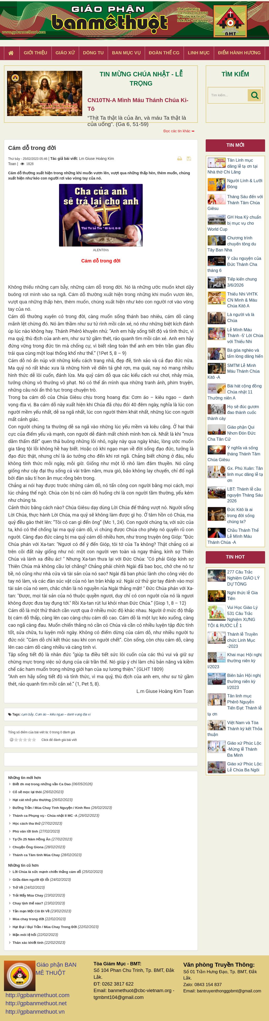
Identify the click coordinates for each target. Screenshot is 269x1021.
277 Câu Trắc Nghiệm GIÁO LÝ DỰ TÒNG (243, 578)
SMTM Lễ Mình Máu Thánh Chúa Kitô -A (234, 371)
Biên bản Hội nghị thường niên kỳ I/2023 (244, 681)
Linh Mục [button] (199, 52)
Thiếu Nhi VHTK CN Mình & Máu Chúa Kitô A (242, 300)
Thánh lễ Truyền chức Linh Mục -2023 (242, 640)
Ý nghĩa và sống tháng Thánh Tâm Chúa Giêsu (234, 454)
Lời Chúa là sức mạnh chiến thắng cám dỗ (47, 872)
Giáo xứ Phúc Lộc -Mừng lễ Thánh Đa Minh (244, 749)
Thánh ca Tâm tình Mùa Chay (36, 855)
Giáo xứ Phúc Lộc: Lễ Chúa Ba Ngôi (244, 767)
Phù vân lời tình (25, 831)
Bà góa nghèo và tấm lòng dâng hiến (245, 353)
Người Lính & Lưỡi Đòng (244, 183)
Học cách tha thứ (26, 823)
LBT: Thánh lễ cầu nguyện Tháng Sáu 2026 (245, 495)
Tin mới (235, 145)
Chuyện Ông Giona (28, 847)
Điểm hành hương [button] (239, 52)
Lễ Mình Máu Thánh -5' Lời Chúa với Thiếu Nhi (245, 336)
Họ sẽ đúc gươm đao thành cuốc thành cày (233, 412)
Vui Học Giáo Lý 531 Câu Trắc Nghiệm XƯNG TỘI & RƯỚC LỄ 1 (233, 616)
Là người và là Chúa (240, 317)
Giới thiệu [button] (35, 52)
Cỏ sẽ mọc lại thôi (27, 792)
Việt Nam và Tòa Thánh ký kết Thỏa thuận (235, 728)
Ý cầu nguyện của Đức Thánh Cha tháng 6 (234, 264)
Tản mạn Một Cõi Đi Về (31, 911)
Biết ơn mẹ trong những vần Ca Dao (42, 784)
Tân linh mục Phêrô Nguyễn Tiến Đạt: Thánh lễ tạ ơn (235, 705)
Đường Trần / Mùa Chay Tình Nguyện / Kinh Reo (51, 808)
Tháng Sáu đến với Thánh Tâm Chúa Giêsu (235, 202)
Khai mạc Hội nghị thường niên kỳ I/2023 (235, 660)
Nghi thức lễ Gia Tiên (242, 596)
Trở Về (18, 888)
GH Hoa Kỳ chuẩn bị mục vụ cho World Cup (234, 223)
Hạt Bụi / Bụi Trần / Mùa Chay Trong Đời (45, 927)
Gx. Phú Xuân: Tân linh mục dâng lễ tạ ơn (245, 474)
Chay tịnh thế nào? (28, 903)
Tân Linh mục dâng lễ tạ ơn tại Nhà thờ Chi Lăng (232, 166)
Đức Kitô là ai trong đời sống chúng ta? (241, 515)
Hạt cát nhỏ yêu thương (32, 800)
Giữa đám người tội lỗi (31, 880)
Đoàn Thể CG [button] (164, 52)
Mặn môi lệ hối (24, 935)
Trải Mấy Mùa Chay (28, 895)
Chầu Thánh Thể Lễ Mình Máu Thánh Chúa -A (233, 536)
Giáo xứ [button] (65, 52)
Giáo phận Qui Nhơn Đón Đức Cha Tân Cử (232, 433)
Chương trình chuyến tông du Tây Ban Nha (232, 244)
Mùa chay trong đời (28, 919)
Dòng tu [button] (93, 52)
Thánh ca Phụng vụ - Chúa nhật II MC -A (45, 816)
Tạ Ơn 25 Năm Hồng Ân (31, 839)
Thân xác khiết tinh (28, 943)
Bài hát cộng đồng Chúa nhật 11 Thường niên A (235, 392)
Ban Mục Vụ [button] (126, 52)
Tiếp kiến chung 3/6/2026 (242, 282)
